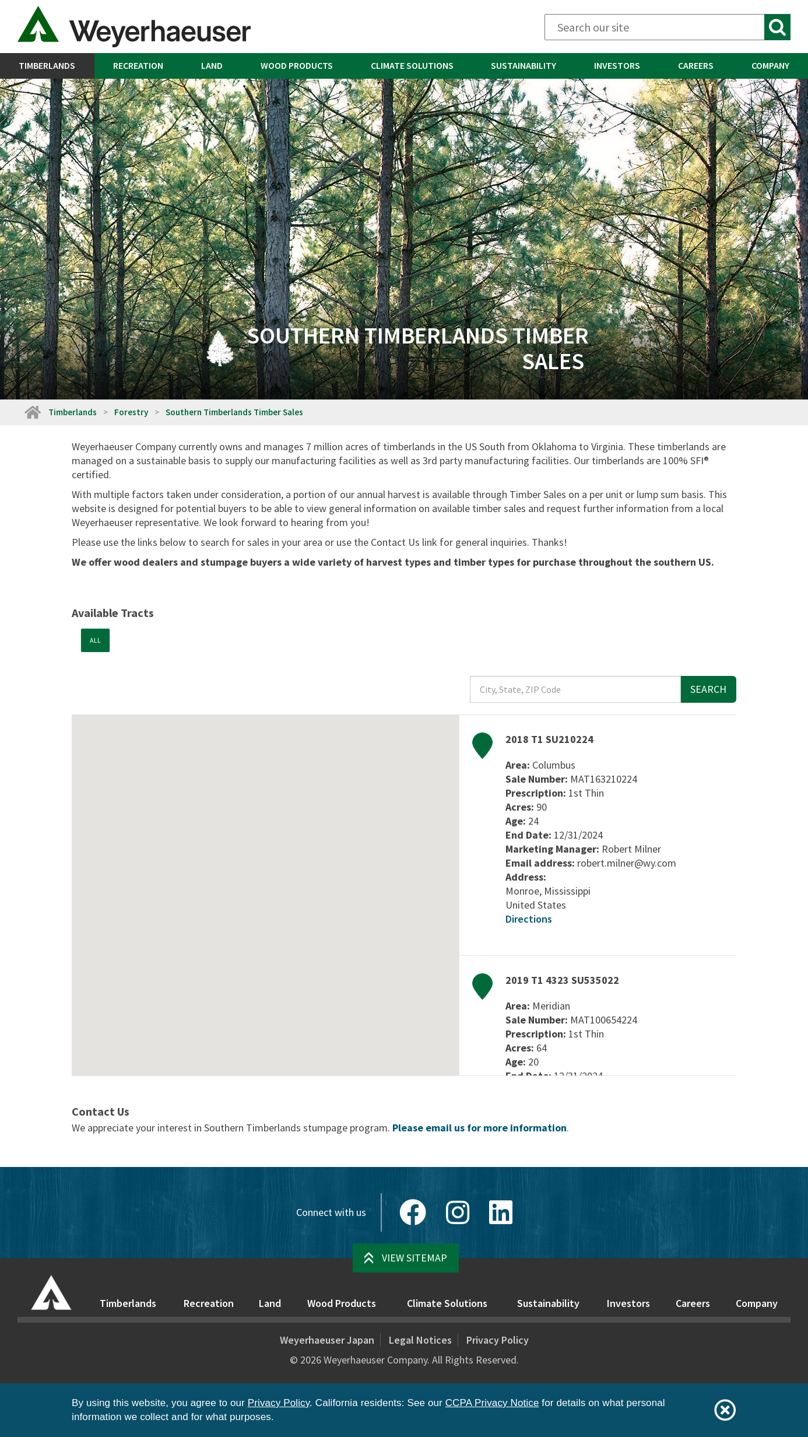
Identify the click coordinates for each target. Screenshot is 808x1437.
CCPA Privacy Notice (492, 1402)
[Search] (667, 27)
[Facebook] (413, 1212)
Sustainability (523, 65)
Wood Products (297, 65)
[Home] (32, 412)
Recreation (138, 65)
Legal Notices (420, 1340)
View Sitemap (414, 1257)
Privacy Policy (497, 1340)
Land (212, 65)
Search (708, 689)
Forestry (131, 412)
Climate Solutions (412, 65)
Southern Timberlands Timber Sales (235, 412)
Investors (617, 65)
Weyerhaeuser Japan (327, 1340)
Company (757, 1303)
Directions (528, 919)
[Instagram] (457, 1212)
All (95, 640)
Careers (696, 65)
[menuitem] (47, 66)
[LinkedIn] (500, 1212)
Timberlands (47, 65)
